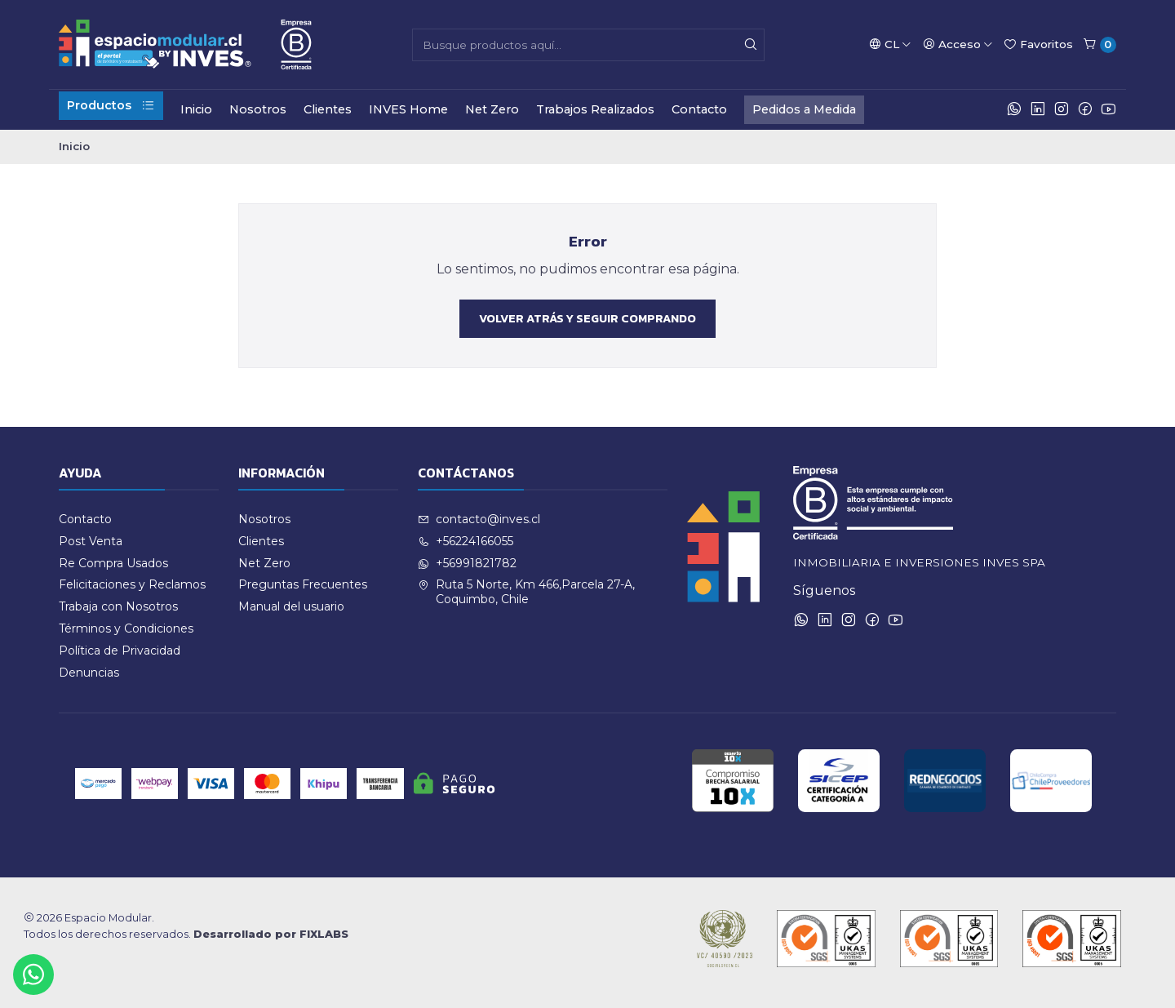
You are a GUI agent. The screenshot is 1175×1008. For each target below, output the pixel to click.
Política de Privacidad (119, 650)
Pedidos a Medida (804, 109)
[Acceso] (958, 44)
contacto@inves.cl (479, 519)
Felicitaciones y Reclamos (132, 584)
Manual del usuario (291, 606)
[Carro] (1099, 45)
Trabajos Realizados (595, 109)
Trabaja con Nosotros (118, 606)
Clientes (328, 109)
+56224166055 (465, 541)
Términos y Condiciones (126, 628)
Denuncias (89, 672)
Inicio (196, 109)
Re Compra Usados (113, 563)
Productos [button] (111, 105)
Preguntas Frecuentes (302, 584)
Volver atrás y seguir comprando (587, 318)
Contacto (699, 109)
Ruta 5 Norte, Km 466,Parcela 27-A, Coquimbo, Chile (526, 591)
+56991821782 (467, 563)
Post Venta (90, 541)
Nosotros (257, 109)
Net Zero (492, 109)
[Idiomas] (890, 44)
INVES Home (408, 109)
